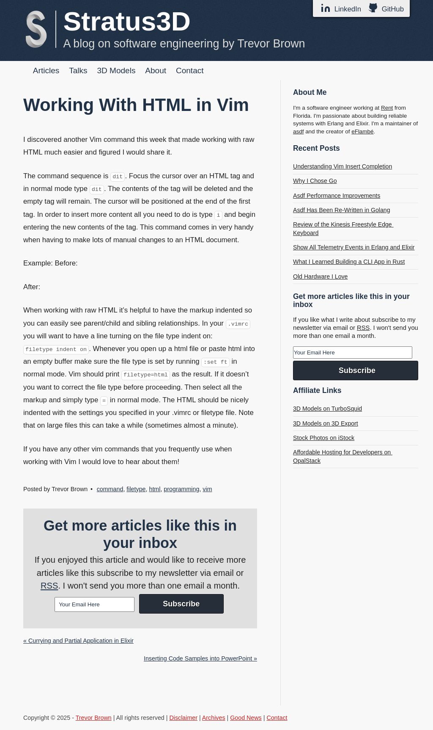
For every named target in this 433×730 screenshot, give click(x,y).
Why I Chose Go (315, 180)
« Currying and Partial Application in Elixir (78, 640)
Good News (246, 717)
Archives (213, 717)
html (154, 489)
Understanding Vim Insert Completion (342, 166)
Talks (78, 70)
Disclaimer (183, 717)
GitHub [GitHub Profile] (386, 8)
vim (207, 489)
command (110, 489)
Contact (190, 70)
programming (181, 489)
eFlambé (362, 131)
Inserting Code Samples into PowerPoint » (200, 658)
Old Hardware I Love (320, 276)
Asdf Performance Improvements (336, 195)
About (155, 70)
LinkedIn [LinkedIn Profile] (341, 8)
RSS (49, 585)
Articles (46, 70)
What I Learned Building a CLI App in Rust (349, 261)
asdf (298, 131)
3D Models (116, 70)
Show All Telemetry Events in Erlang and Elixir (354, 247)
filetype (135, 489)
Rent (387, 108)
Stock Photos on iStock (323, 437)
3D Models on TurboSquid (327, 408)
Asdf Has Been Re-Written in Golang (341, 210)
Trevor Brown (94, 717)
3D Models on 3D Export (325, 423)
